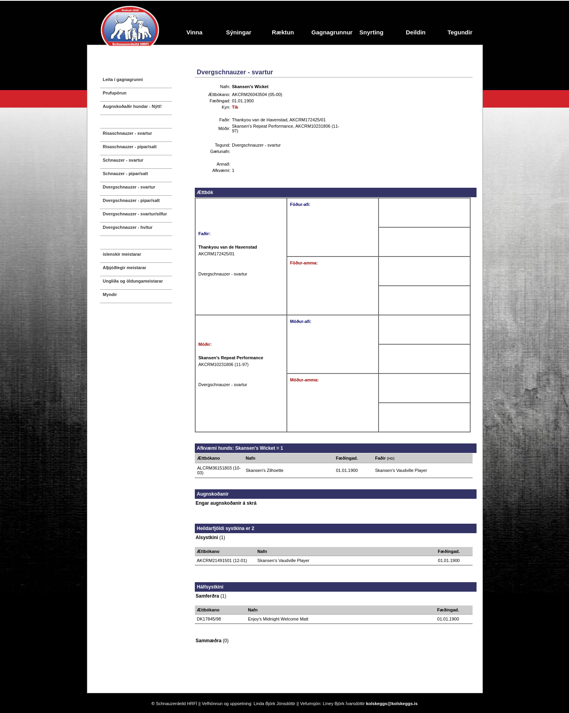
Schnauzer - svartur (123, 160)
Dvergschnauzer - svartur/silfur (135, 213)
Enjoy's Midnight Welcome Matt (278, 619)
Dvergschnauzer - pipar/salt (131, 200)
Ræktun (283, 32)
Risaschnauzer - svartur (127, 133)
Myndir (110, 294)
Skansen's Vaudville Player (401, 470)
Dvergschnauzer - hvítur (128, 227)
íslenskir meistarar (122, 254)
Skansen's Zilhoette (265, 470)
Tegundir (459, 32)
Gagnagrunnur (330, 32)
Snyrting (372, 32)
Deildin (416, 32)
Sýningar (238, 32)
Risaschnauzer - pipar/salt (129, 146)
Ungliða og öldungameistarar (133, 281)
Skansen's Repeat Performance (262, 126)
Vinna (195, 32)
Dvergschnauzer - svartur (129, 187)
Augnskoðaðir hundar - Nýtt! (132, 106)
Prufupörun (114, 93)
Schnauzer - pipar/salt (125, 173)
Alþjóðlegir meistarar (124, 267)
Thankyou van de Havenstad (259, 119)
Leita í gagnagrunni (123, 79)
